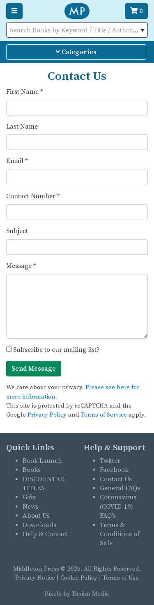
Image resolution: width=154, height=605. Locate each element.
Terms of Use (121, 578)
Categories (76, 52)
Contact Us (116, 479)
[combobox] (77, 30)
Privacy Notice (35, 578)
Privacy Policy (47, 415)
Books (32, 470)
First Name (24, 92)
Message (21, 266)
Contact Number (33, 196)
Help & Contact (45, 534)
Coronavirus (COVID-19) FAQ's (118, 506)
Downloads (39, 525)
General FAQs (120, 488)
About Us (36, 516)
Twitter (110, 461)
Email (17, 161)
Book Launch (42, 461)
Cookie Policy (78, 578)
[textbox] (77, 30)
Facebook (114, 470)
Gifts (29, 497)
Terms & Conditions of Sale (120, 534)
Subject (17, 231)
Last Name (22, 126)
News (31, 507)
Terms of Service (104, 415)
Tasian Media (89, 594)
